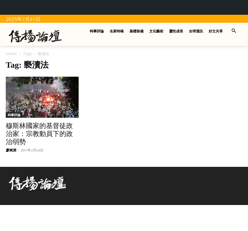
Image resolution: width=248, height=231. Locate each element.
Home (11, 53)
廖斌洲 (11, 150)
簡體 (61, 186)
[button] (234, 31)
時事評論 (14, 115)
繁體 (49, 186)
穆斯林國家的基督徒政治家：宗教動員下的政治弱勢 (39, 134)
